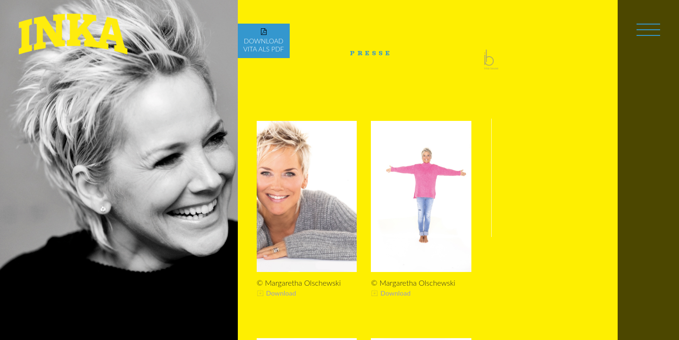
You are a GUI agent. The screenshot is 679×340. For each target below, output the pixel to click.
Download (281, 293)
